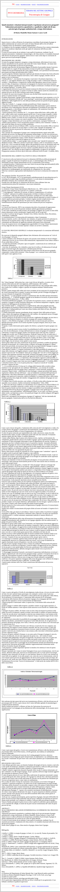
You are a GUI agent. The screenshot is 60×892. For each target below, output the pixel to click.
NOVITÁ (33, 4)
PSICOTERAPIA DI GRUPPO (43, 4)
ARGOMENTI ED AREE (25, 4)
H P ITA (17, 4)
